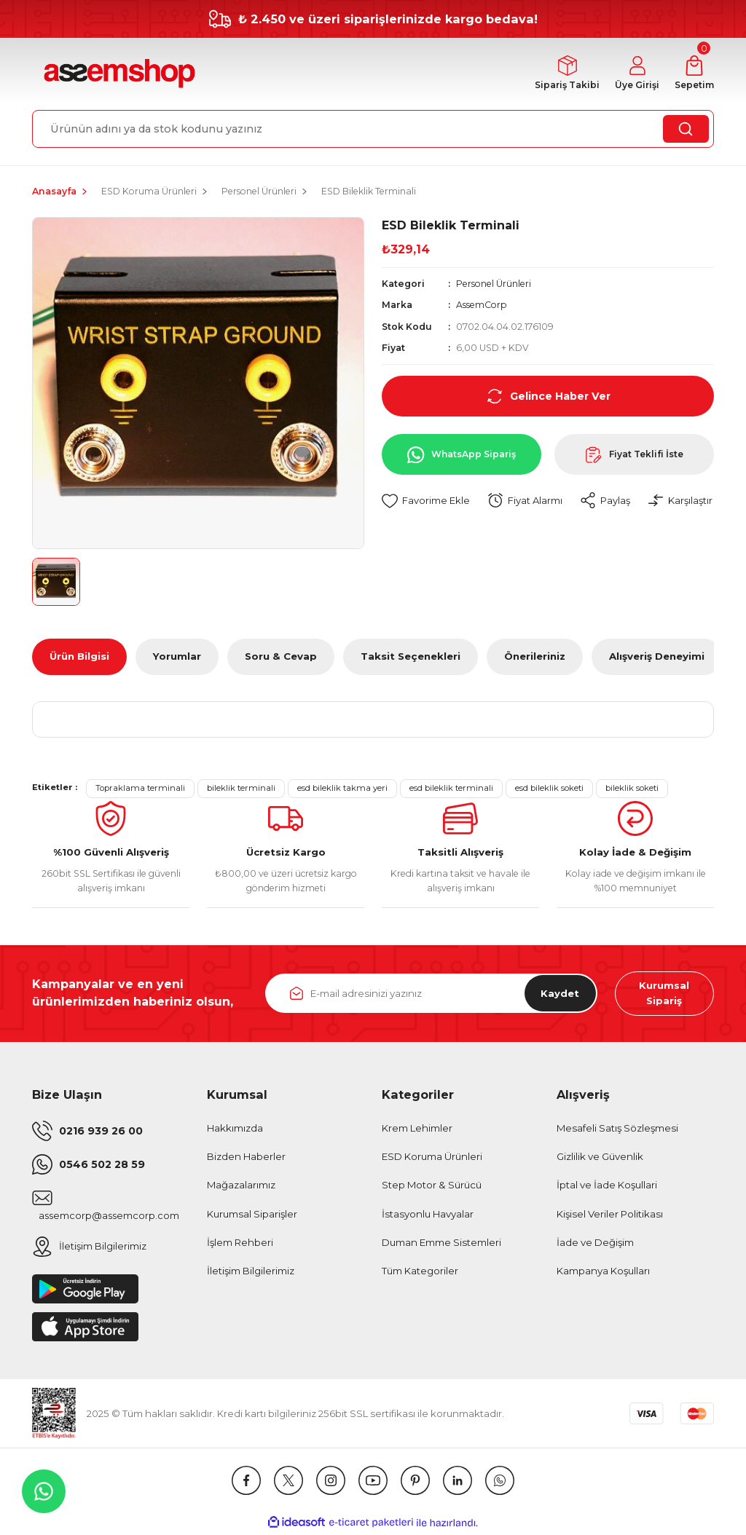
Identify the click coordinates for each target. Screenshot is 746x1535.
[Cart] (693, 73)
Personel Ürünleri (493, 283)
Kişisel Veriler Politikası (610, 1215)
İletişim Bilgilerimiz (250, 1272)
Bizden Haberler (246, 1158)
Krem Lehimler (417, 1129)
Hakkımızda (235, 1129)
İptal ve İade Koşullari (607, 1186)
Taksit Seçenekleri (410, 657)
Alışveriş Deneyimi (656, 657)
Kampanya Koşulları (603, 1272)
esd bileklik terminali (451, 789)
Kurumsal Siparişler (252, 1215)
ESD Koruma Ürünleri (432, 1158)
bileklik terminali (241, 789)
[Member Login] (635, 73)
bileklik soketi (632, 789)
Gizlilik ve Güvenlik (600, 1158)
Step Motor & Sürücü (432, 1186)
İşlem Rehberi (240, 1244)
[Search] (373, 129)
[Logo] (117, 74)
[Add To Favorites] (426, 501)
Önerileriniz (534, 657)
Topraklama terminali (140, 789)
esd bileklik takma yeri (342, 789)
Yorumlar (177, 657)
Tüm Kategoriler (420, 1272)
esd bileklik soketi (549, 789)
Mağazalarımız (241, 1186)
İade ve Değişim (595, 1244)
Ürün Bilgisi (79, 657)
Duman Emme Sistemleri (441, 1244)
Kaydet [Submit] (559, 994)
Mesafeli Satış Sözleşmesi (617, 1129)
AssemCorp (481, 305)
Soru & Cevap (281, 657)
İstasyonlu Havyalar (428, 1215)
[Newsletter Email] (431, 994)
